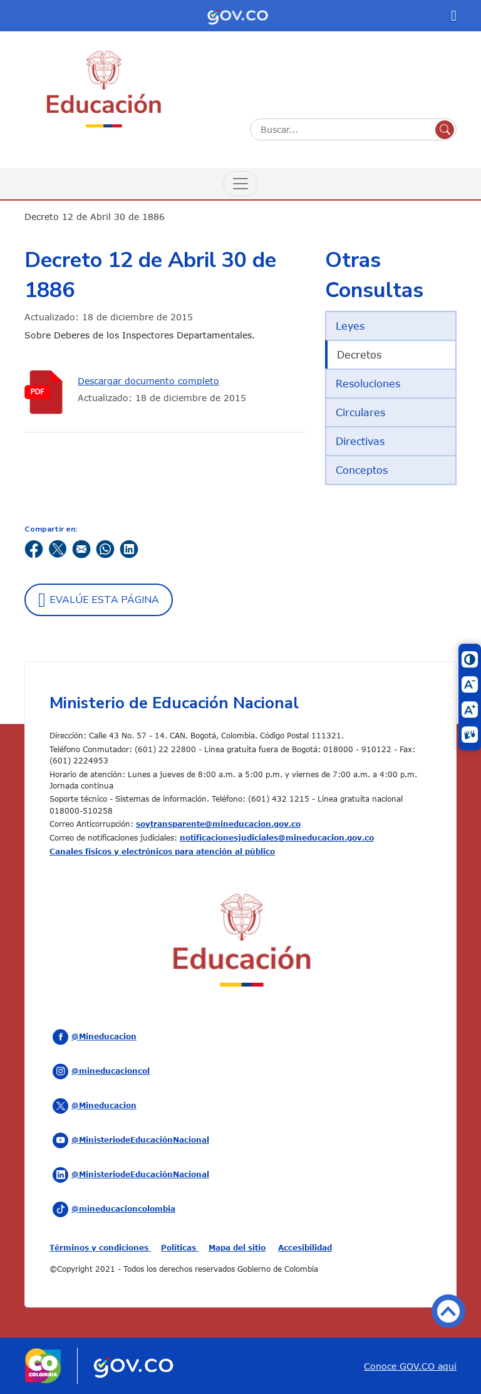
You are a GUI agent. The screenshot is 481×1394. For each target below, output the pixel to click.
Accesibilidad (305, 1247)
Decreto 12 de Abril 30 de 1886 (94, 216)
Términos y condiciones (100, 1247)
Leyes (350, 326)
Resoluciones (368, 383)
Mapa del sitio (237, 1247)
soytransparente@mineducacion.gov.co (218, 823)
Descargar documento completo (148, 380)
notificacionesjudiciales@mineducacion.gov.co (277, 837)
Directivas (360, 441)
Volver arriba (448, 1311)
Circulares (360, 412)
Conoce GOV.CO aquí (410, 1366)
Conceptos (362, 470)
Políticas (180, 1247)
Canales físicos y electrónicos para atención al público (162, 851)
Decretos (359, 354)
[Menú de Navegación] (240, 183)
